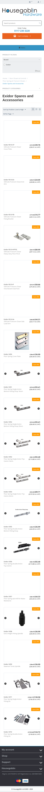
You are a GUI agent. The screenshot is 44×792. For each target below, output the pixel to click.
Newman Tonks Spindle (12, 666)
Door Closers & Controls (18, 78)
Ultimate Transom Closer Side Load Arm (14, 322)
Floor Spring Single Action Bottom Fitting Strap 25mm (13, 425)
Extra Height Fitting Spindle (13, 633)
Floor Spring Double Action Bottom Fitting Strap (13, 530)
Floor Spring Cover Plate (12, 356)
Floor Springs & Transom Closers (14, 81)
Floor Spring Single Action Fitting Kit (12, 700)
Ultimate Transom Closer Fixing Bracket (12, 218)
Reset (38, 71)
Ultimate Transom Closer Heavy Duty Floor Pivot (12, 253)
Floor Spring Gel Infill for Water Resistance (14, 600)
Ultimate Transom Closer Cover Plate (12, 148)
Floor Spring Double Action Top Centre (13, 565)
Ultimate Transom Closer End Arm (14, 183)
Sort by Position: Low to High (14, 109)
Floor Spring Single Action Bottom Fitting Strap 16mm (13, 390)
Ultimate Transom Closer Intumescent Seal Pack (12, 287)
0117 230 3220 (22, 30)
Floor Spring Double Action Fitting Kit (13, 735)
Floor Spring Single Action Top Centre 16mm (14, 460)
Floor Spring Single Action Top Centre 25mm (14, 495)
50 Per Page (8, 114)
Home (5, 78)
